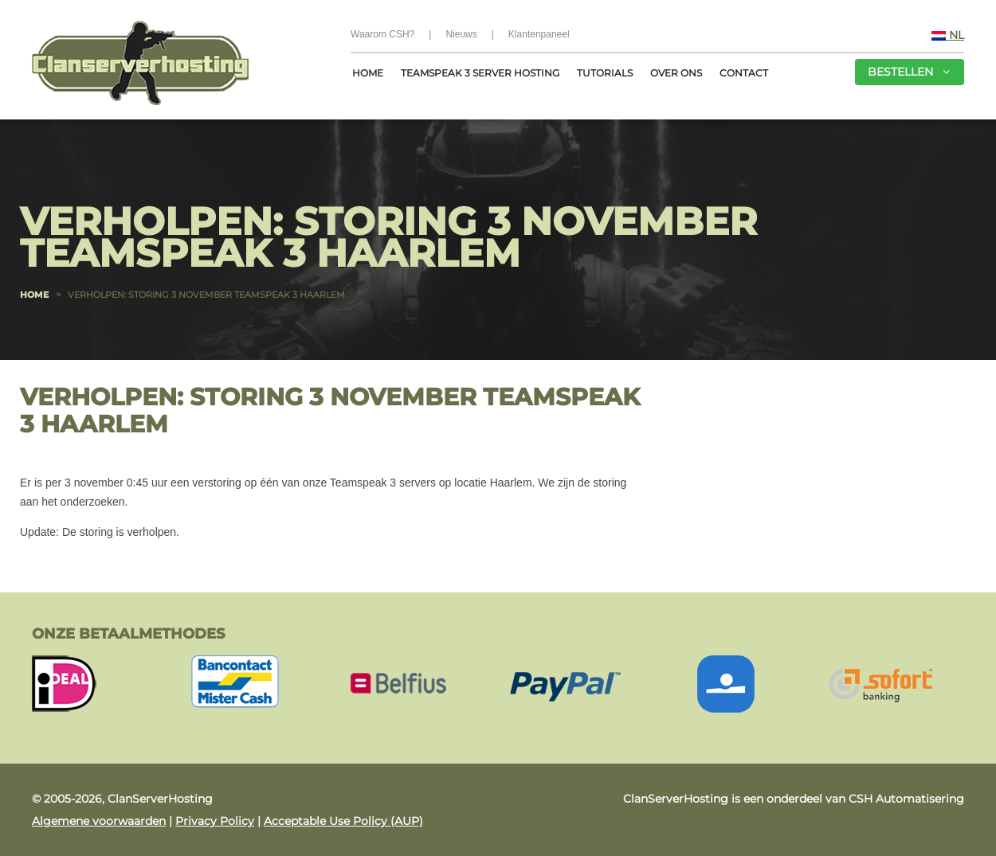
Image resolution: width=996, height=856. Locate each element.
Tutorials (605, 73)
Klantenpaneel (539, 34)
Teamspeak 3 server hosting (480, 73)
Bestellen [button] (909, 71)
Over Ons (676, 73)
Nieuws (460, 34)
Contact (744, 73)
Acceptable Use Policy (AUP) (343, 821)
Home (367, 73)
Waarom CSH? (382, 34)
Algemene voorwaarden (99, 821)
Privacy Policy (214, 821)
